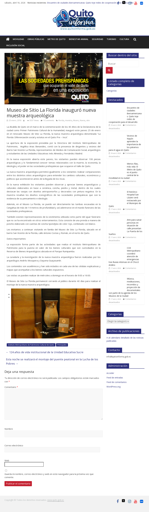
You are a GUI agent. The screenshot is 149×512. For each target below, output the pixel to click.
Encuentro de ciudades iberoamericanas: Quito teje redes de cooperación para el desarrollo (90, 2)
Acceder (110, 373)
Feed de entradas (115, 377)
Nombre (9, 428)
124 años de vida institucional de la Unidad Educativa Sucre (44, 352)
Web (7, 460)
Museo (76, 120)
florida (61, 120)
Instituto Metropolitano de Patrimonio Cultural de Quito (31, 345)
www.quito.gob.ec (55, 500)
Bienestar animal (78, 39)
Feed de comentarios (117, 382)
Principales (61, 345)
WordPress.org (113, 386)
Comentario (11, 387)
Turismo (111, 39)
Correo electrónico (14, 445)
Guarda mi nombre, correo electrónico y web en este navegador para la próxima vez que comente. (49, 476)
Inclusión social (15, 45)
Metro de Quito (56, 39)
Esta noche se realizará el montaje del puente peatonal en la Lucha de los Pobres (52, 361)
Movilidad (18, 39)
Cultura (124, 39)
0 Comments (47, 120)
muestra (68, 120)
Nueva (82, 120)
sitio (88, 120)
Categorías (112, 90)
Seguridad (97, 39)
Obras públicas (36, 39)
